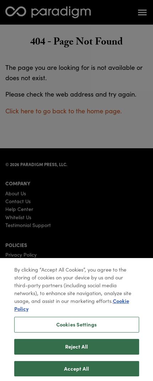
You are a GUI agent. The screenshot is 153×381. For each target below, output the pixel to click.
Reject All (76, 348)
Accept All (76, 370)
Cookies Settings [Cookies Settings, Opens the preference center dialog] (76, 326)
